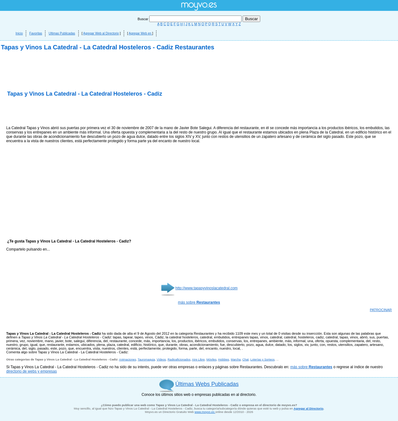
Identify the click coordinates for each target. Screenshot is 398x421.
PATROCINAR (381, 310)
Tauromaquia (146, 359)
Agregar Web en (140, 33)
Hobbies (223, 359)
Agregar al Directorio (308, 408)
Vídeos (161, 359)
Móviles (211, 359)
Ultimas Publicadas (62, 33)
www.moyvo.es (205, 412)
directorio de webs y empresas (31, 371)
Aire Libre (198, 359)
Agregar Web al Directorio (101, 33)
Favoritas (35, 33)
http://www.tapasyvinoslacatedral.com (206, 288)
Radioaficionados (179, 359)
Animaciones (127, 359)
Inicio (19, 33)
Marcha (236, 359)
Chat (245, 359)
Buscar (190, 19)
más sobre (199, 302)
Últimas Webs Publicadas (207, 384)
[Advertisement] (79, 111)
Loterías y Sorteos (262, 359)
